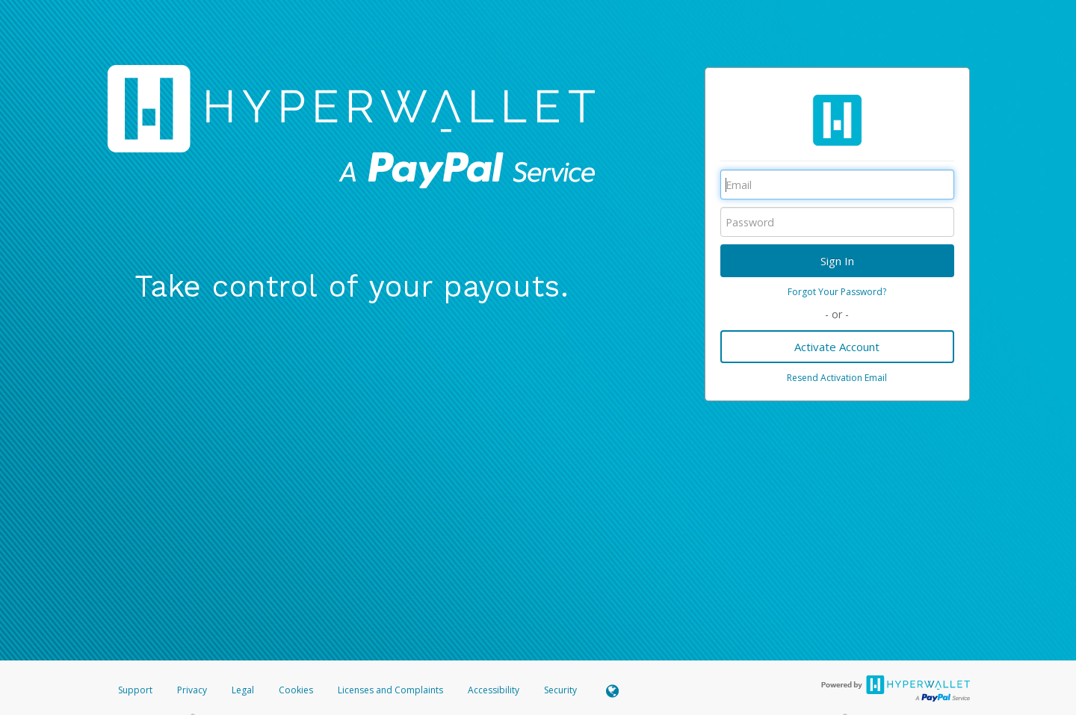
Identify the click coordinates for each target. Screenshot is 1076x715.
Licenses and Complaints (391, 690)
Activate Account (836, 346)
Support (135, 690)
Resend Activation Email (837, 377)
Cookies (296, 690)
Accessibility (493, 690)
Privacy (192, 690)
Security (560, 690)
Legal (243, 690)
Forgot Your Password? (837, 291)
